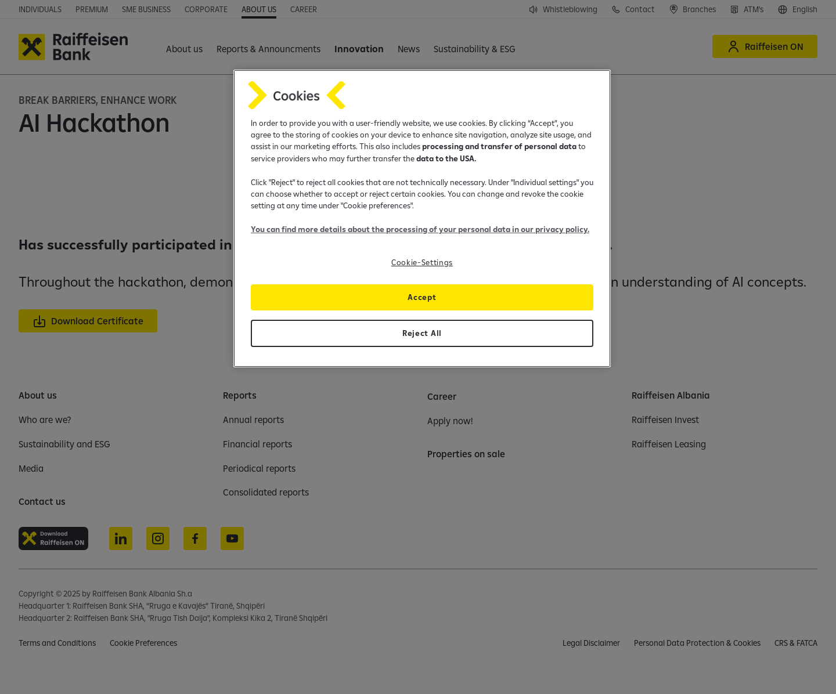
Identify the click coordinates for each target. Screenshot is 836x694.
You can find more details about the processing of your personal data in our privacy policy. (420, 229)
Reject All (422, 333)
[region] (422, 218)
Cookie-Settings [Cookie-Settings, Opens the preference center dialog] (422, 262)
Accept (422, 297)
